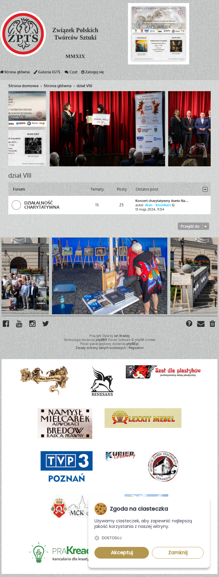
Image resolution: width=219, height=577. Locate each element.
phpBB (100, 340)
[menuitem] (212, 324)
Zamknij (178, 552)
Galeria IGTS (47, 73)
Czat (71, 73)
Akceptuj (122, 552)
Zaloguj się (92, 73)
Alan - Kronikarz (158, 205)
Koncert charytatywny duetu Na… (162, 201)
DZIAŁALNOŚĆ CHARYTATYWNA (41, 205)
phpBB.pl (132, 344)
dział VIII (19, 175)
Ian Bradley (122, 336)
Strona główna (15, 73)
